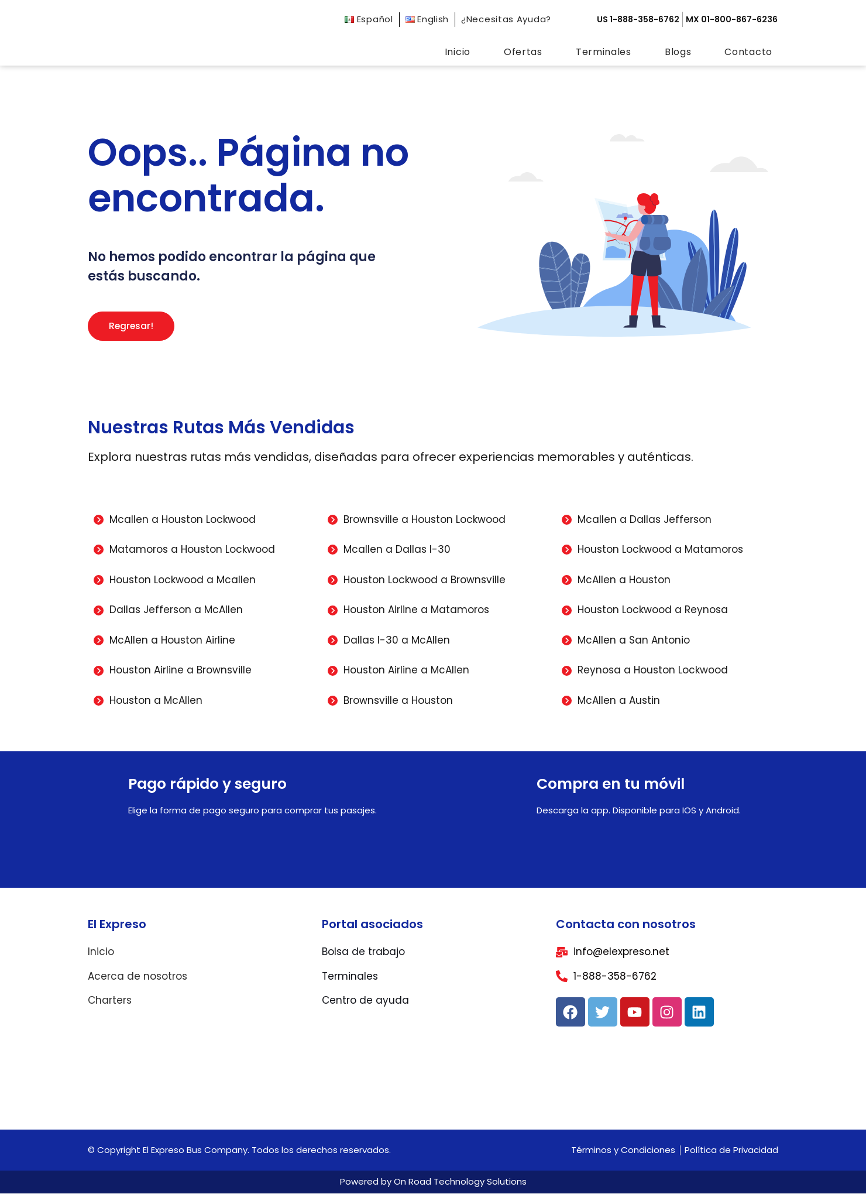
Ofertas (523, 52)
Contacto (748, 52)
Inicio (457, 52)
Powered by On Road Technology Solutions (433, 1182)
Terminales (603, 52)
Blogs (678, 52)
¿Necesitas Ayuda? (506, 19)
